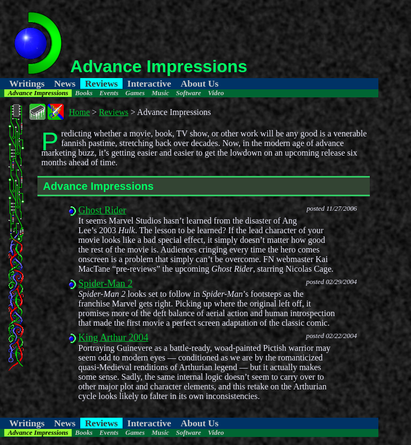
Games (134, 93)
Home (79, 112)
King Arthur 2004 (113, 337)
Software (188, 93)
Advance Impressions (38, 93)
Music (160, 93)
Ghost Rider (102, 210)
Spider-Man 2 (105, 283)
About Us (199, 83)
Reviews (101, 83)
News (64, 83)
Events (109, 93)
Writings (26, 83)
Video (216, 93)
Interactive (149, 83)
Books (84, 93)
